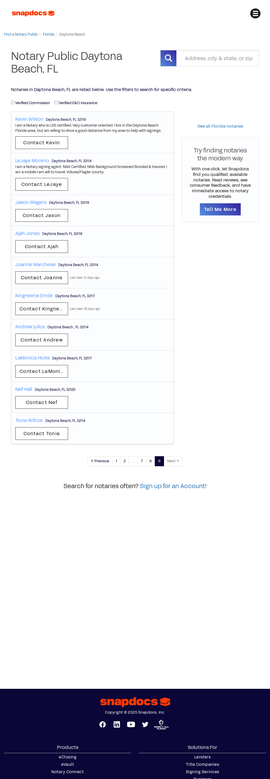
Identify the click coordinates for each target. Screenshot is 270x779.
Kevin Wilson (29, 119)
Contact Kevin (41, 142)
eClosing (67, 757)
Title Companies (202, 764)
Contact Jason (42, 215)
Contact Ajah (42, 246)
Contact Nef (41, 402)
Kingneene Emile (34, 295)
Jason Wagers (30, 202)
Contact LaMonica (43, 371)
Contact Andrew (42, 339)
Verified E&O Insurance (76, 102)
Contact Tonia (41, 433)
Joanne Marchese (35, 264)
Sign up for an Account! (173, 486)
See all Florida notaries (220, 126)
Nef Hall (23, 389)
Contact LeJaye (41, 184)
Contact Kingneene (44, 308)
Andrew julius (30, 326)
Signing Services (202, 772)
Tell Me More (220, 209)
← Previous (100, 461)
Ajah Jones (27, 233)
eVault (67, 764)
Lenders (202, 757)
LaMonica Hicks (32, 357)
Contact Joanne (42, 277)
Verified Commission (30, 102)
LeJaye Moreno (32, 160)
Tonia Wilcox (29, 420)
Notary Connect (67, 772)
